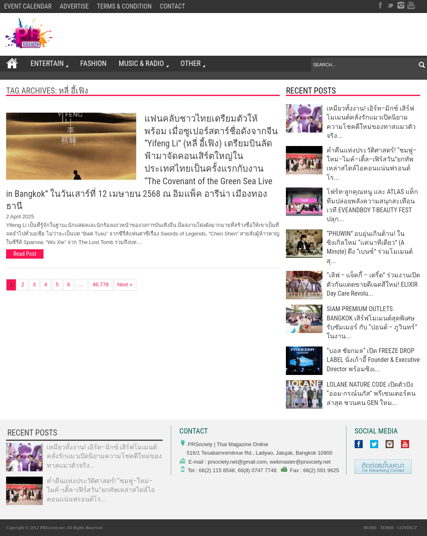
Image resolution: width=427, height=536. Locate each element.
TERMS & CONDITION (124, 6)
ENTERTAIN (49, 63)
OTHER (192, 63)
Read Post (24, 254)
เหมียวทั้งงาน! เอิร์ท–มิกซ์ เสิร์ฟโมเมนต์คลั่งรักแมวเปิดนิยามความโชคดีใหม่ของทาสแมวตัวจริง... (104, 456)
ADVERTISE (74, 6)
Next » (125, 284)
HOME (370, 527)
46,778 (100, 284)
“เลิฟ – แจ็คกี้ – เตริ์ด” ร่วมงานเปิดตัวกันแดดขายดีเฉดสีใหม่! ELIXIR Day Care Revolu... (373, 284)
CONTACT (172, 6)
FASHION (93, 63)
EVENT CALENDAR (28, 6)
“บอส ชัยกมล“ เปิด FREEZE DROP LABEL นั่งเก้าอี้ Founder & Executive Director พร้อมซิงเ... (373, 360)
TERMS (387, 527)
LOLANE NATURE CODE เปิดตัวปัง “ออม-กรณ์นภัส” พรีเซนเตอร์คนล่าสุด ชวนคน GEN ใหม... (371, 394)
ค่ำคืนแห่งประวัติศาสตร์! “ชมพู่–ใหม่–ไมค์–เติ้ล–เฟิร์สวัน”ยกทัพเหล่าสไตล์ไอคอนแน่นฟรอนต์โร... (101, 490)
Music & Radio (143, 63)
